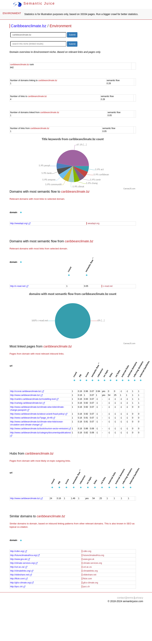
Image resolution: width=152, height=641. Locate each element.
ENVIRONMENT (12, 13)
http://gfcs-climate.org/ (22, 582)
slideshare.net (89, 574)
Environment (61, 26)
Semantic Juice (34, 3)
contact (121, 597)
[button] (21, 213)
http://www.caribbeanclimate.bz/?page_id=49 (32, 418)
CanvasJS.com (129, 189)
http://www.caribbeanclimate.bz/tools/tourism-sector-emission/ (40, 428)
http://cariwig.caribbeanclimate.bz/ (27, 403)
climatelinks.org (90, 571)
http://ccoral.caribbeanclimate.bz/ (27, 391)
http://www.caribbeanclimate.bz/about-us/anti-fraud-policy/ (38, 414)
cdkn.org (87, 551)
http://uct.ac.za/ (18, 567)
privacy (139, 597)
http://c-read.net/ (19, 286)
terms (130, 597)
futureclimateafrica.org (93, 555)
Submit (72, 35)
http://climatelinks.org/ (21, 571)
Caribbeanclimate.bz (28, 26)
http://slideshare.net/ (21, 574)
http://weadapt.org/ (20, 223)
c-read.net (107, 286)
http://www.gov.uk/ (20, 559)
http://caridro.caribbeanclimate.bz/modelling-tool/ (34, 399)
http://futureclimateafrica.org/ (25, 555)
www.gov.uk (88, 559)
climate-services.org (92, 563)
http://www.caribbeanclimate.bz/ (26, 395)
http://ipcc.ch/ (17, 586)
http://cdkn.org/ (18, 551)
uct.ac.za (87, 567)
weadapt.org (93, 223)
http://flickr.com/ (19, 578)
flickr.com (87, 578)
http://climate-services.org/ (24, 563)
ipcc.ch (86, 586)
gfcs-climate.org (90, 582)
